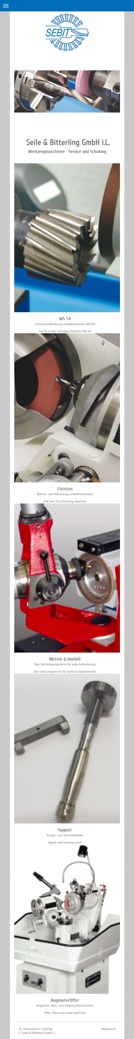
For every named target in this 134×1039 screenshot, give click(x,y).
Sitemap (47, 1029)
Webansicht (108, 1029)
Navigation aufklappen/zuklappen (67, 5)
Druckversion (30, 1029)
